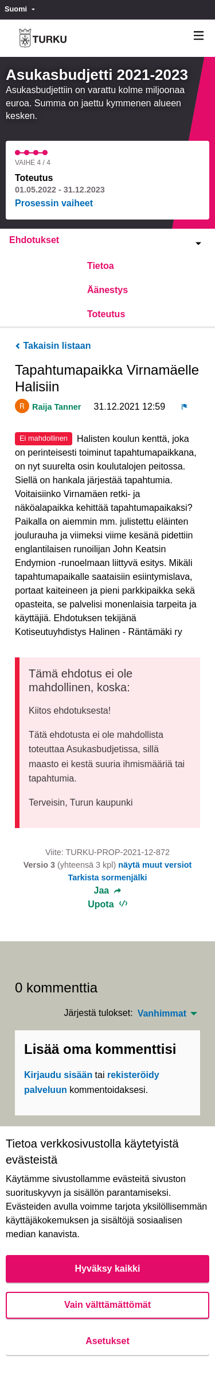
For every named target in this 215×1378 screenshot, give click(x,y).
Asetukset (107, 1341)
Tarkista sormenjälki (107, 877)
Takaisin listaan (53, 346)
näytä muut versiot (154, 864)
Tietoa (100, 266)
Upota (107, 904)
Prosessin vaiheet (54, 203)
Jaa (108, 890)
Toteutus (106, 314)
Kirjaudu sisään (58, 1075)
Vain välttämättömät (107, 1305)
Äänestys (107, 290)
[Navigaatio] (199, 36)
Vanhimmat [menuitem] (162, 1013)
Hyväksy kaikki (107, 1268)
